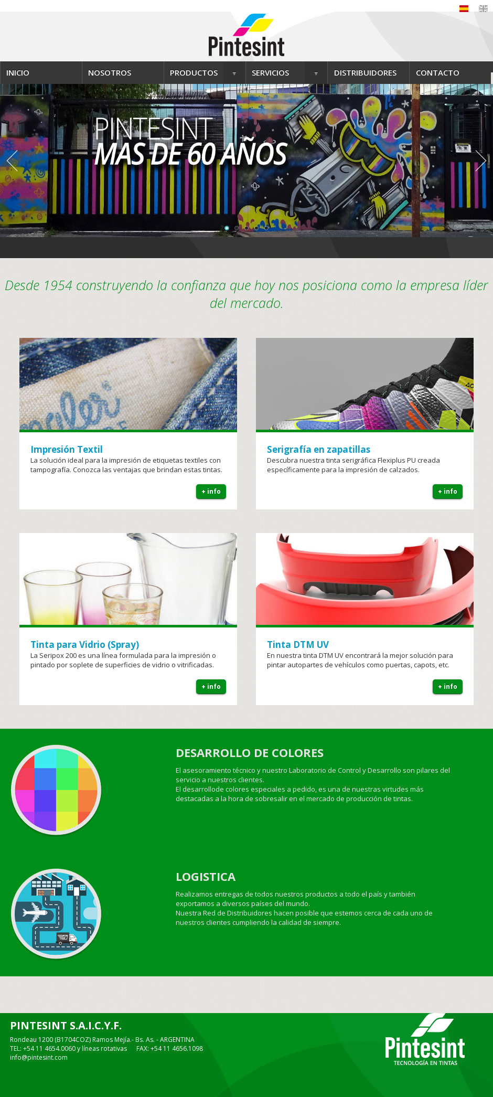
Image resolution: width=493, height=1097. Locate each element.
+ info (211, 491)
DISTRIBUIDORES (365, 72)
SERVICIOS (270, 72)
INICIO (17, 72)
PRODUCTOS (194, 72)
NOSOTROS (109, 72)
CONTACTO (437, 72)
